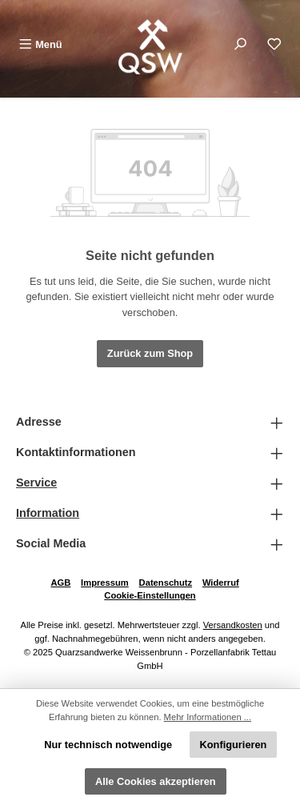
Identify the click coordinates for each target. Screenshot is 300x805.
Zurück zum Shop (150, 353)
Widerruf (220, 582)
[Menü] (40, 44)
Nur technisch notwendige (108, 745)
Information (47, 513)
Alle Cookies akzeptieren (155, 781)
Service (36, 482)
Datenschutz (166, 582)
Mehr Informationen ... (207, 717)
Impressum (105, 582)
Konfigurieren (233, 745)
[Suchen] (240, 44)
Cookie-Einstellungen (149, 595)
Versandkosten (232, 625)
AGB (60, 582)
